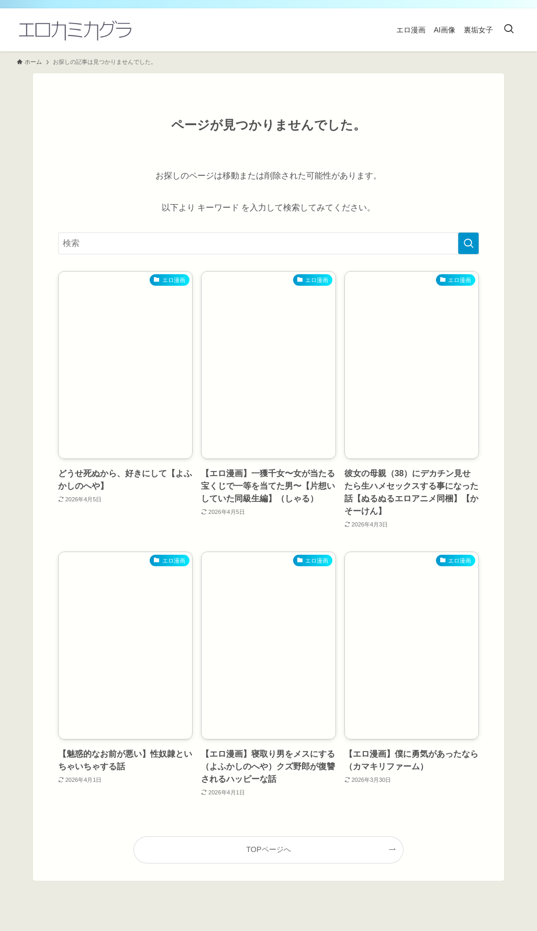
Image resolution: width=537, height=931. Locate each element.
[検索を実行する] (468, 243)
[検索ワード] (268, 243)
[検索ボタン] (508, 29)
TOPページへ (268, 849)
